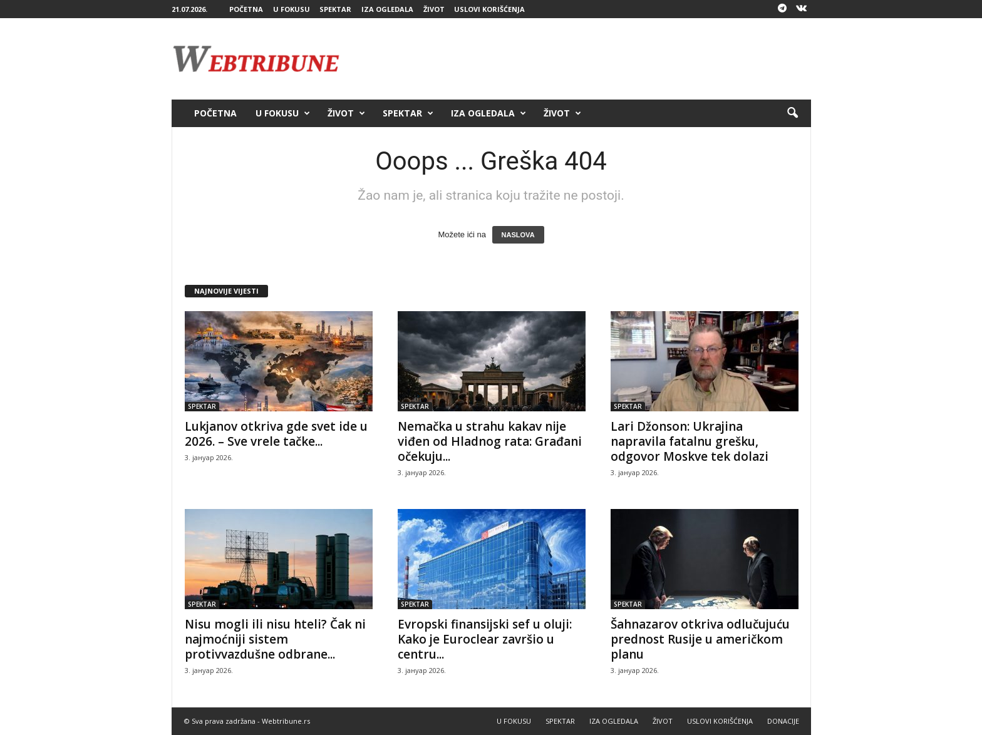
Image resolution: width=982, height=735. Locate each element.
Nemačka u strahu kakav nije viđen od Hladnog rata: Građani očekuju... (490, 441)
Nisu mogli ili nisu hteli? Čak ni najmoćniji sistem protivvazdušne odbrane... (275, 639)
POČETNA (246, 9)
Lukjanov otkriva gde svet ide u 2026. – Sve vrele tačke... (276, 434)
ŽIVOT (434, 9)
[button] (792, 113)
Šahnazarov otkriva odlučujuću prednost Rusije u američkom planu (700, 639)
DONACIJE (783, 721)
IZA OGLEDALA (387, 9)
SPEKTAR (335, 9)
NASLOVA (518, 235)
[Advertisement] (583, 59)
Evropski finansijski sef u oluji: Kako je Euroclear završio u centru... (485, 639)
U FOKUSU (291, 9)
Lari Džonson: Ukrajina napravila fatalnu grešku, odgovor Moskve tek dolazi (689, 441)
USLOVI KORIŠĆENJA (489, 9)
